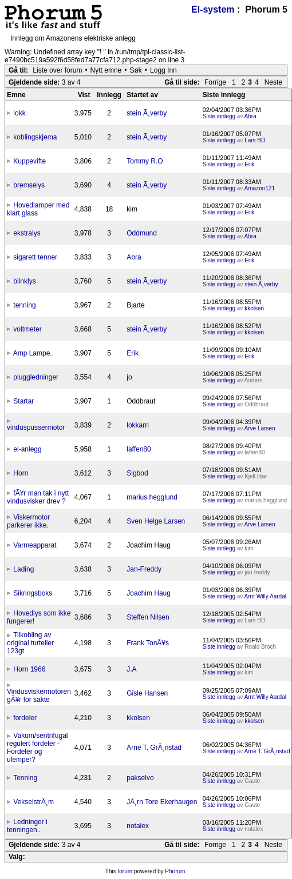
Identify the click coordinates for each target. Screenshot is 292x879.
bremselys (29, 185)
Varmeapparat (34, 545)
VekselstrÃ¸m (33, 802)
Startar (23, 401)
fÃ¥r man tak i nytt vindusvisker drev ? (38, 497)
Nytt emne (106, 70)
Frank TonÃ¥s (148, 643)
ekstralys (26, 233)
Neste (273, 82)
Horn (20, 473)
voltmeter (27, 329)
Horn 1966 (29, 669)
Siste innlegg (219, 116)
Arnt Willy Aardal (265, 596)
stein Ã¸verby (147, 113)
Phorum (175, 871)
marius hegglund (152, 497)
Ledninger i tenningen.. (27, 826)
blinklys (24, 281)
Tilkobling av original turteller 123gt (30, 643)
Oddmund (142, 233)
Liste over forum (57, 70)
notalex (138, 826)
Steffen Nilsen (148, 617)
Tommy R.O (145, 161)
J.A (131, 669)
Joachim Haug (149, 593)
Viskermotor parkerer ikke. (28, 521)
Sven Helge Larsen (156, 521)
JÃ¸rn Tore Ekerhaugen (162, 802)
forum (125, 871)
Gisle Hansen (147, 693)
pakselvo (140, 778)
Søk (136, 70)
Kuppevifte (29, 161)
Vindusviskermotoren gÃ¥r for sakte (39, 696)
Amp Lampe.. (33, 353)
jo (129, 377)
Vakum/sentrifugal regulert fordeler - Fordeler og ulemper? (37, 748)
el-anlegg (27, 449)
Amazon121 (259, 188)
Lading (23, 569)
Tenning (25, 778)
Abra (250, 116)
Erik (249, 164)
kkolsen (254, 308)
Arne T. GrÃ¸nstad (154, 748)
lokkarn (138, 425)
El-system (213, 9)
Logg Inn (163, 70)
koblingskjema (35, 137)
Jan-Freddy (144, 569)
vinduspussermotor (36, 427)
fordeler (25, 718)
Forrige (215, 82)
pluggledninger (35, 377)
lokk (19, 113)
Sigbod (137, 473)
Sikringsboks (32, 593)
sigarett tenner (35, 257)
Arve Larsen (259, 428)
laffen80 (139, 449)
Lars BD (254, 140)
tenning (24, 305)
